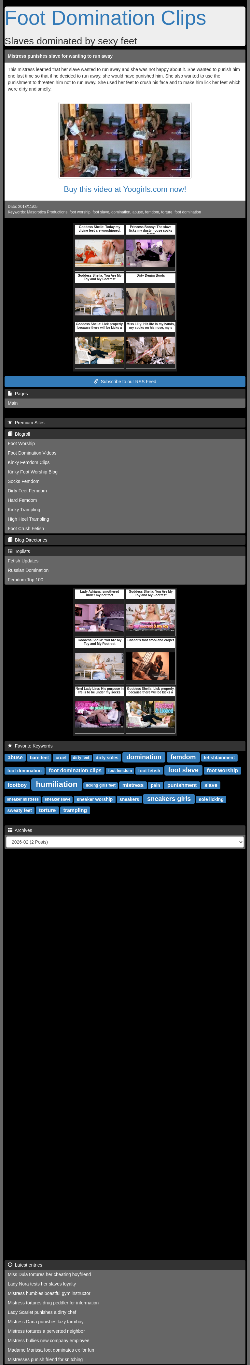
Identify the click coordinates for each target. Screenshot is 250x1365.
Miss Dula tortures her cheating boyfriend (49, 1274)
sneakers (129, 799)
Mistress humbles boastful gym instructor (49, 1293)
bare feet (39, 757)
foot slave (100, 212)
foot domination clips (75, 770)
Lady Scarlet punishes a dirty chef (42, 1312)
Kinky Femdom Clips (28, 462)
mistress (133, 785)
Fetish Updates (23, 560)
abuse (137, 212)
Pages (18, 393)
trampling (75, 810)
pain (155, 785)
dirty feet (81, 758)
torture (166, 212)
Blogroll (19, 434)
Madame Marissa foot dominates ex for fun (51, 1350)
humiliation (56, 784)
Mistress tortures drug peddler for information (53, 1302)
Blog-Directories (27, 540)
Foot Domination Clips (105, 17)
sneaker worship (95, 799)
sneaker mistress (23, 799)
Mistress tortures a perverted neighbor (46, 1331)
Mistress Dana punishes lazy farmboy (46, 1321)
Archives (20, 830)
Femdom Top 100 (25, 579)
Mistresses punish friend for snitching (45, 1359)
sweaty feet (19, 810)
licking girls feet (101, 785)
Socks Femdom (23, 481)
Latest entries (25, 1265)
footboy (17, 785)
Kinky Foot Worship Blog (33, 471)
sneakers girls (169, 798)
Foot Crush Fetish (26, 528)
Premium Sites (26, 422)
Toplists (19, 551)
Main (13, 403)
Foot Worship (21, 443)
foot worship (80, 212)
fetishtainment (219, 757)
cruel (61, 757)
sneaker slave (58, 799)
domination (120, 212)
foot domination (187, 212)
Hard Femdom (22, 500)
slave (210, 785)
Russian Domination (28, 570)
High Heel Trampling (28, 519)
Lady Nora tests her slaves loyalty (42, 1283)
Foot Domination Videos (32, 453)
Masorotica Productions (47, 212)
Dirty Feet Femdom (27, 490)
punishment (182, 785)
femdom (152, 212)
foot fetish (149, 770)
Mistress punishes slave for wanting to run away (60, 56)
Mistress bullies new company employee (49, 1340)
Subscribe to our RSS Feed (125, 381)
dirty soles (107, 757)
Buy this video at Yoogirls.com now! (125, 189)
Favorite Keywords (30, 745)
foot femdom (120, 771)
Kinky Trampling (24, 509)
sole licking (211, 799)
